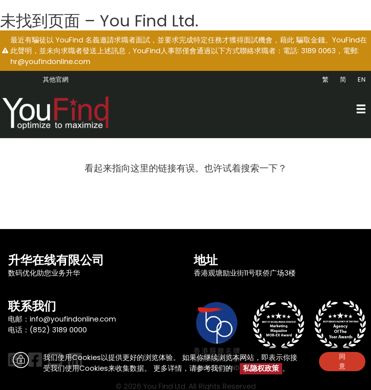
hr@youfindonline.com (50, 61)
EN (361, 79)
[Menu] (361, 109)
